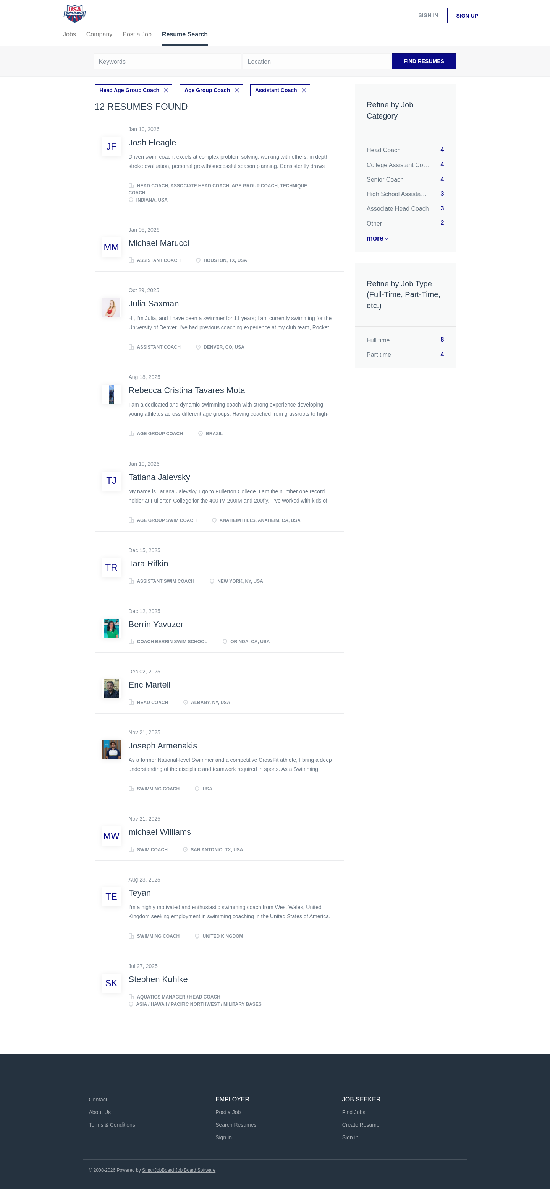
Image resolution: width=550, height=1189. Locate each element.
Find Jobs (354, 1112)
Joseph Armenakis (163, 745)
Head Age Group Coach (130, 90)
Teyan (140, 893)
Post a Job (228, 1112)
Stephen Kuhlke (158, 979)
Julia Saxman (154, 303)
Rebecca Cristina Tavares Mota (187, 390)
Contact (98, 1099)
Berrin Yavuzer (156, 624)
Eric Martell (150, 685)
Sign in (428, 15)
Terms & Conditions (112, 1125)
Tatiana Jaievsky (159, 477)
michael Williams (160, 832)
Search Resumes (235, 1125)
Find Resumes (424, 61)
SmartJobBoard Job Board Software (178, 1170)
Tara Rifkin (148, 563)
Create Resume (361, 1125)
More (375, 238)
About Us (100, 1112)
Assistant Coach (276, 90)
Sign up (467, 16)
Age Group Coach (207, 90)
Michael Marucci (159, 243)
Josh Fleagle (152, 142)
